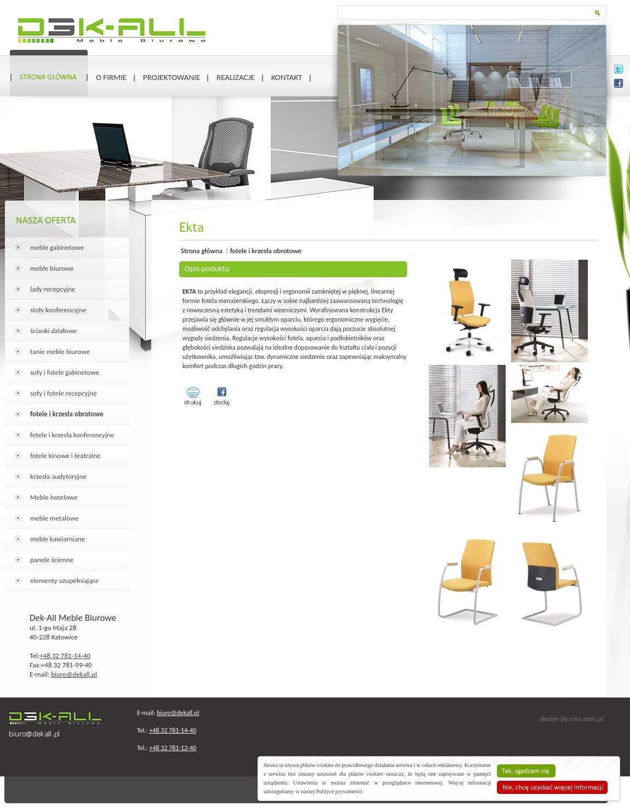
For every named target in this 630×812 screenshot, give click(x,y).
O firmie (111, 77)
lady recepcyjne (52, 289)
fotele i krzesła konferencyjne (72, 435)
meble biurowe (52, 268)
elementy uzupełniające (64, 580)
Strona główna (201, 251)
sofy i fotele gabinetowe (64, 372)
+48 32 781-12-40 (172, 748)
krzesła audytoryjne (58, 476)
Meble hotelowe (54, 497)
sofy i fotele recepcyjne (63, 393)
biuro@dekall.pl (74, 674)
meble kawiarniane (57, 539)
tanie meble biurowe (60, 351)
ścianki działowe (53, 331)
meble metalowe (54, 518)
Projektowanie (171, 77)
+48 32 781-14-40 (64, 655)
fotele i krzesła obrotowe (265, 251)
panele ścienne (51, 560)
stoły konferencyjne (58, 310)
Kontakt (286, 77)
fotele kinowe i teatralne (65, 455)
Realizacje (235, 77)
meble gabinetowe (57, 247)
